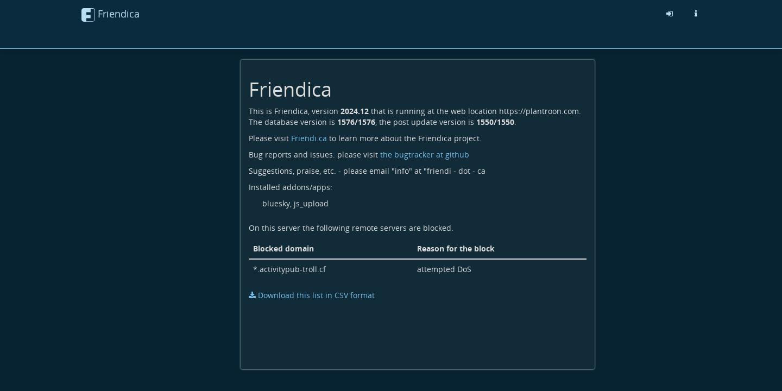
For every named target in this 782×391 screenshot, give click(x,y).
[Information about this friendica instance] (696, 13)
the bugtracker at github (424, 154)
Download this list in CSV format (312, 295)
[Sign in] (670, 13)
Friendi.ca (309, 138)
